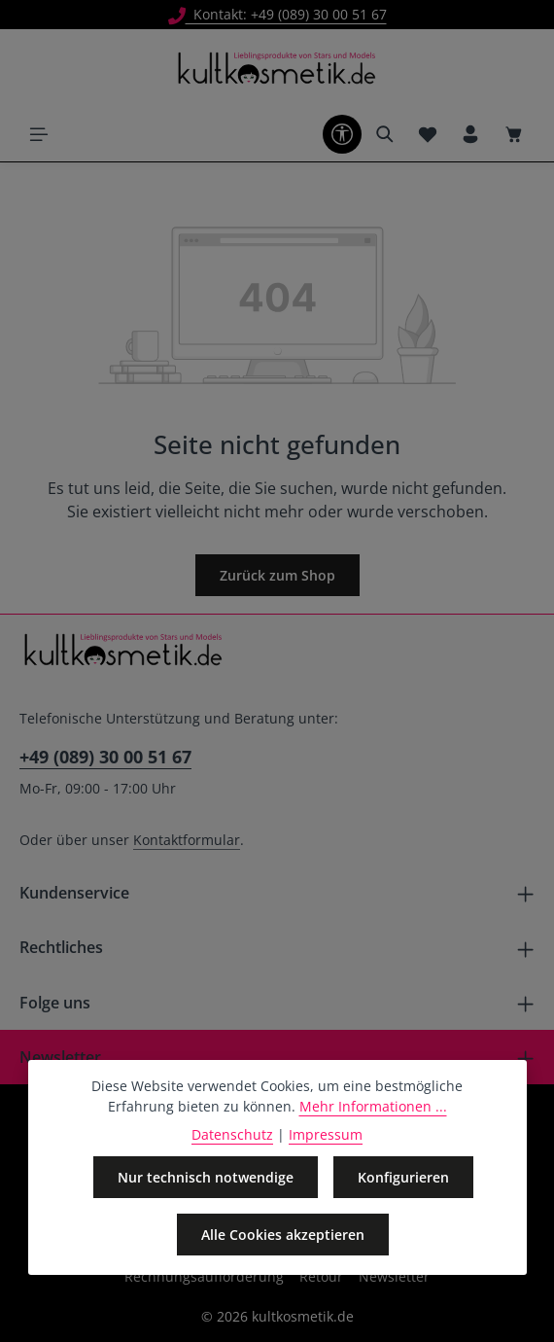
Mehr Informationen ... (373, 1106)
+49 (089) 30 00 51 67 (105, 756)
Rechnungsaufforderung (204, 1276)
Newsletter (394, 1276)
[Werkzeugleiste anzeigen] (342, 134)
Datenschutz (232, 1134)
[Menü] (38, 134)
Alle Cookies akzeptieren (282, 1234)
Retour (321, 1276)
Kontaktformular (186, 839)
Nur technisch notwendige (206, 1177)
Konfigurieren (403, 1177)
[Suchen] (384, 134)
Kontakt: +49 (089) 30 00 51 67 (277, 14)
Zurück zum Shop (277, 575)
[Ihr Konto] (470, 134)
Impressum (326, 1134)
